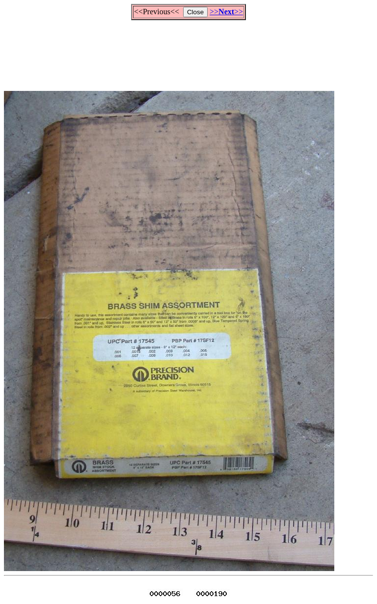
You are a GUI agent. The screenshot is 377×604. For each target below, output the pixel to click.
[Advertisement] (188, 51)
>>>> (226, 11)
